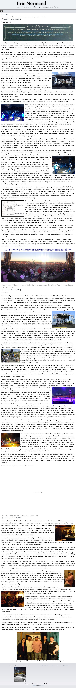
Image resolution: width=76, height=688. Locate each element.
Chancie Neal (33, 343)
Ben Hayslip (42, 101)
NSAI (6, 523)
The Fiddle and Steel (7, 552)
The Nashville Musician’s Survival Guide (43, 561)
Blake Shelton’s (64, 351)
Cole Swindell (9, 68)
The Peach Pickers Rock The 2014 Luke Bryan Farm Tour (24, 16)
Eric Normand (7, 293)
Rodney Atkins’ (40, 354)
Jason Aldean (53, 107)
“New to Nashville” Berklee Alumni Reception (20, 515)
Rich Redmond (5, 561)
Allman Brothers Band (47, 428)
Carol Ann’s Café (59, 554)
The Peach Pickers (57, 345)
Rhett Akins (34, 101)
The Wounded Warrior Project (28, 57)
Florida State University (35, 406)
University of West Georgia (49, 331)
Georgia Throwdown (17, 422)
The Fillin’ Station (8, 556)
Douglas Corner (45, 552)
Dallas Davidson (51, 101)
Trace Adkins (26, 356)
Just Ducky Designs (40, 685)
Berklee (3, 521)
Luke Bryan (27, 45)
